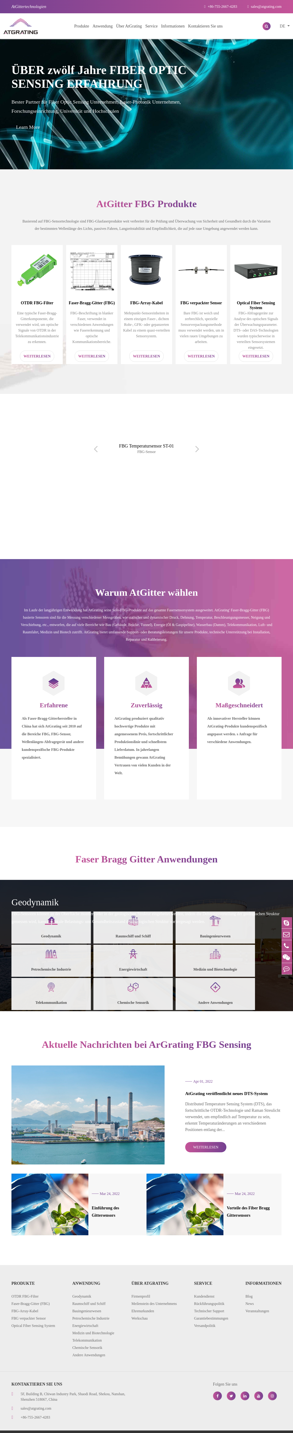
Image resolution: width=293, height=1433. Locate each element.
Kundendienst (204, 1285)
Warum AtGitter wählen (146, 595)
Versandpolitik (204, 1314)
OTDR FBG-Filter (37, 305)
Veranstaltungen (257, 1300)
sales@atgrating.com (264, 6)
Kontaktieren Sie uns (205, 26)
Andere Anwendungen (88, 1344)
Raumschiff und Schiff (89, 1292)
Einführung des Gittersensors (108, 1204)
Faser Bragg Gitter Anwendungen (146, 864)
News (249, 1292)
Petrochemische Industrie (90, 1307)
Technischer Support (209, 1300)
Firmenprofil (140, 1285)
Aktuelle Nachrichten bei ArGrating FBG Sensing (146, 1051)
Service (151, 26)
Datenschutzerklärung (232, 1426)
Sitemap (201, 1426)
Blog (248, 1285)
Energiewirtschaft (85, 1314)
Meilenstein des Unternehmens (154, 1292)
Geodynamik (81, 1285)
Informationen (173, 26)
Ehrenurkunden (142, 1300)
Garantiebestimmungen (211, 1307)
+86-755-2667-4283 (220, 6)
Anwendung (102, 26)
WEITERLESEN (187, 1148)
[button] (185, 533)
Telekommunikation (87, 1329)
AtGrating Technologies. (49, 1426)
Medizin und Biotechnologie (93, 1322)
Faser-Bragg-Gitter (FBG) (92, 305)
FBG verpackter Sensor (201, 305)
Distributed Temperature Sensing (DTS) (236, 530)
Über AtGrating (129, 26)
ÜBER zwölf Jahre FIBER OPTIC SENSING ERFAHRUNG (99, 76)
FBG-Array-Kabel (146, 305)
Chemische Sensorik (87, 1336)
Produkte (81, 26)
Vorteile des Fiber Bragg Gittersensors (238, 1204)
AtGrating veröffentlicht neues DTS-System (210, 1099)
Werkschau (139, 1307)
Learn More (28, 127)
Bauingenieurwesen (86, 1300)
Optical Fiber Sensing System (256, 307)
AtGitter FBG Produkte (146, 204)
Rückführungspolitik (209, 1292)
